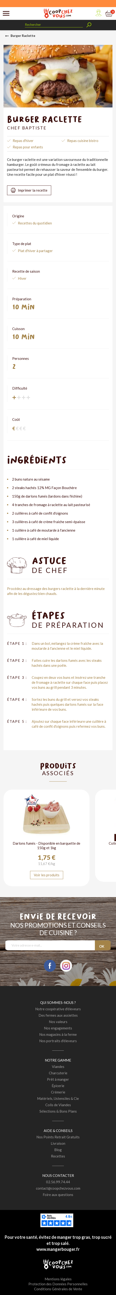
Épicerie (58, 1086)
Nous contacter (58, 1175)
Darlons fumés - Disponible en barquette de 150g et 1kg (46, 845)
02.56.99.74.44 (58, 1182)
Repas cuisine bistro (82, 140)
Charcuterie (58, 1073)
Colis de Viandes (58, 1105)
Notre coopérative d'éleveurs (58, 1009)
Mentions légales (58, 1279)
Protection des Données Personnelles (58, 1284)
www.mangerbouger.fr (58, 1249)
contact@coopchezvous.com (58, 1188)
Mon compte (98, 12)
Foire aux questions (58, 1194)
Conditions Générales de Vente (58, 1289)
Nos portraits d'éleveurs (58, 1041)
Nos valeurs (58, 1022)
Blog (58, 1150)
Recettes (58, 1156)
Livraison (58, 1143)
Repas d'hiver (23, 140)
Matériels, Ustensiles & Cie (58, 1098)
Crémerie (58, 1092)
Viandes (58, 1066)
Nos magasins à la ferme (58, 1034)
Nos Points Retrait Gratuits (58, 1137)
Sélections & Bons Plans (58, 1111)
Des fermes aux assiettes (58, 1015)
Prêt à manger (58, 1079)
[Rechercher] (54, 24)
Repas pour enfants (28, 147)
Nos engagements (58, 1028)
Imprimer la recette (32, 190)
